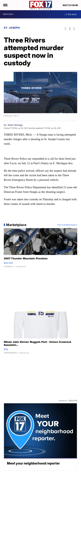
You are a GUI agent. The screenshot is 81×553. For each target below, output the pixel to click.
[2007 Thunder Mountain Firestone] (40, 249)
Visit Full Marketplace (67, 225)
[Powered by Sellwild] (72, 400)
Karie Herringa (15, 125)
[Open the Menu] (5, 5)
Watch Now (71, 5)
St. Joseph (12, 27)
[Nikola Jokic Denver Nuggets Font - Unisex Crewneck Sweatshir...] (40, 334)
